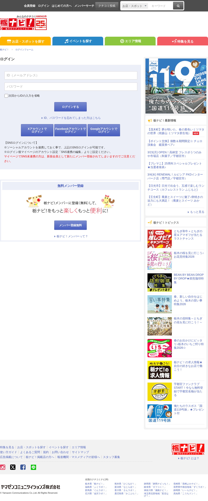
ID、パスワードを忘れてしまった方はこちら (70, 117)
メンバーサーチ (84, 5)
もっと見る (195, 211)
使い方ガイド (8, 452)
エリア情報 (130, 41)
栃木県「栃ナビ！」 (95, 484)
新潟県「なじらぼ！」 (126, 487)
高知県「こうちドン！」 (185, 493)
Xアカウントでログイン (37, 130)
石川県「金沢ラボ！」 (96, 493)
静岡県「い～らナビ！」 (185, 490)
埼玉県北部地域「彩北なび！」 (156, 494)
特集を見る (182, 42)
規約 (46, 452)
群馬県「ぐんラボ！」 (96, 490)
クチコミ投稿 (106, 5)
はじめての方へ (62, 5)
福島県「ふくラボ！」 (96, 487)
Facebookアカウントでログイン (70, 130)
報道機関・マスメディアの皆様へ (78, 457)
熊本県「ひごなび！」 (126, 484)
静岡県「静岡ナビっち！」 (157, 484)
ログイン (43, 5)
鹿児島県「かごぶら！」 (127, 493)
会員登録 (29, 5)
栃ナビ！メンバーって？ (70, 236)
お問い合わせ (60, 452)
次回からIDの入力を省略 (24, 95)
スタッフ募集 (111, 457)
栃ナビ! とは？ (188, 458)
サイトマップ (80, 452)
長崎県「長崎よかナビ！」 (186, 484)
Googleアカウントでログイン (103, 130)
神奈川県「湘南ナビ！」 (156, 490)
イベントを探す (78, 41)
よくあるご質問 (30, 452)
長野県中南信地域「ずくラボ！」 (190, 487)
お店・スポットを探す (25, 42)
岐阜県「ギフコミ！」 (155, 487)
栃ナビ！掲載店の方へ (40, 457)
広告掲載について (11, 457)
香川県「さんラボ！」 (126, 490)
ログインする (70, 106)
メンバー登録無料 (70, 225)
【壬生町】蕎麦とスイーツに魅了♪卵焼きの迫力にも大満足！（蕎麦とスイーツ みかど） (175, 200)
